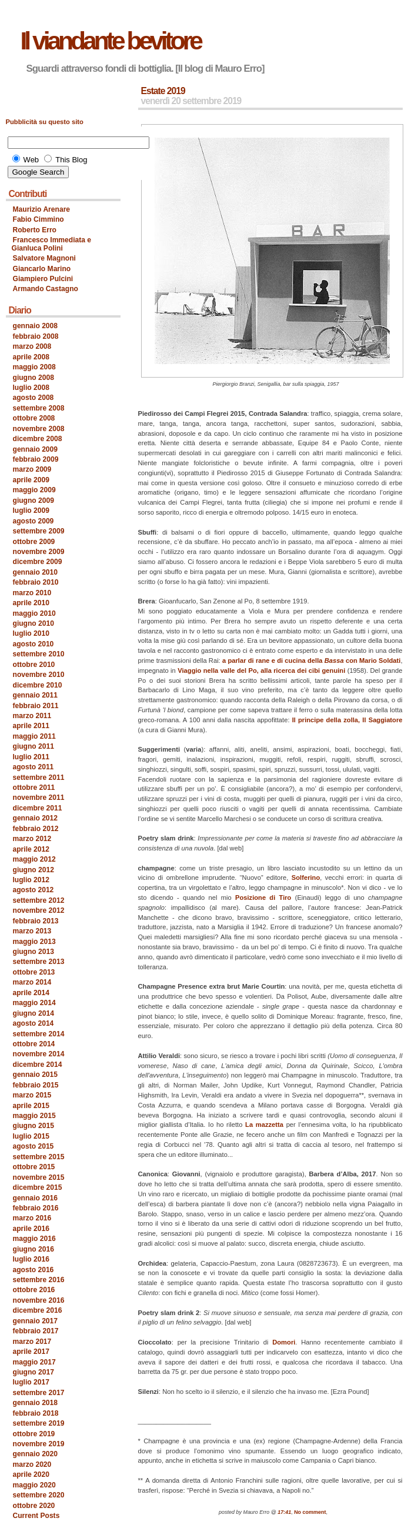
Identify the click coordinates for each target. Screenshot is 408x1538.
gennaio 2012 (35, 818)
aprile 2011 (31, 726)
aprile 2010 (31, 603)
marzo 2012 (32, 839)
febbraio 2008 (36, 336)
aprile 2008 (31, 357)
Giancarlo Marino (42, 269)
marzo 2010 (32, 593)
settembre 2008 (39, 408)
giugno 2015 (33, 1126)
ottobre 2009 (34, 542)
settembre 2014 (39, 1034)
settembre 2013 (39, 962)
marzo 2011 (32, 716)
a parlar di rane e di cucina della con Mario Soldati (311, 660)
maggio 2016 (34, 1239)
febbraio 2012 (36, 829)
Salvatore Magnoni (44, 258)
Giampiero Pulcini (43, 279)
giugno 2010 (33, 623)
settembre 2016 (39, 1280)
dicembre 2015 (37, 1187)
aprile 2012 (31, 849)
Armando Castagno (45, 289)
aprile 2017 (31, 1351)
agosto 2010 (33, 644)
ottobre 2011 (34, 787)
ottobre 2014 (34, 1044)
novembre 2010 (39, 674)
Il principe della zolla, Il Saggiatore (347, 719)
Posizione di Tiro (263, 897)
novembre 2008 (39, 429)
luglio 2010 (31, 633)
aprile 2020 (31, 1474)
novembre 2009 (39, 552)
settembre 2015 (39, 1157)
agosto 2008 (33, 397)
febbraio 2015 (36, 1085)
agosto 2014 (33, 1023)
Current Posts (36, 1516)
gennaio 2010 (35, 572)
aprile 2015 (31, 1106)
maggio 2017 (34, 1362)
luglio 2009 (31, 510)
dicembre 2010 (37, 685)
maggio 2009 (34, 490)
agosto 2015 (33, 1146)
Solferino (306, 877)
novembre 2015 (39, 1177)
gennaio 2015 (35, 1074)
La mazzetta (264, 1124)
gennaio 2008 (35, 326)
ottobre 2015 (34, 1167)
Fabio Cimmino (38, 219)
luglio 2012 (31, 880)
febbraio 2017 (36, 1331)
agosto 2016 (33, 1270)
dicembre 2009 (37, 562)
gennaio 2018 (35, 1403)
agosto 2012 (33, 890)
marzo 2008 (32, 346)
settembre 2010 (39, 654)
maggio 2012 (34, 859)
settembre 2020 (39, 1495)
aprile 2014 (31, 993)
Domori (283, 1342)
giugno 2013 (33, 952)
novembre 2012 (39, 910)
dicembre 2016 (37, 1310)
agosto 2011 (33, 767)
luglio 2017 (31, 1382)
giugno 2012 (33, 870)
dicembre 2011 (37, 808)
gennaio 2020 (35, 1454)
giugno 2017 (33, 1372)
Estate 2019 (163, 91)
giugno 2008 (33, 377)
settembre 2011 (39, 777)
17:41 (284, 1512)
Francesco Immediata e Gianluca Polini (52, 244)
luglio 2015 (31, 1136)
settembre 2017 (39, 1393)
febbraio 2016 (36, 1208)
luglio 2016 (31, 1259)
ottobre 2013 (34, 972)
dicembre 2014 (37, 1064)
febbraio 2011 (36, 706)
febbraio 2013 (36, 921)
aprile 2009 (31, 480)
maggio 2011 (34, 736)
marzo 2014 (32, 982)
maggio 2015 (34, 1116)
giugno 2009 (33, 500)
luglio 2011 (31, 757)
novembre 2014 (39, 1054)
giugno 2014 (33, 1013)
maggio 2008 (34, 367)
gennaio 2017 (35, 1321)
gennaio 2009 (35, 449)
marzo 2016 (32, 1218)
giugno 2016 (33, 1249)
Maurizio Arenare (42, 209)
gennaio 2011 (35, 695)
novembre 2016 (39, 1300)
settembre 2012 (39, 900)
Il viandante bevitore (110, 40)
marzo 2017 (32, 1341)
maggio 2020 (34, 1485)
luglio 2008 (31, 387)
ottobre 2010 (34, 664)
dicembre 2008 (37, 439)
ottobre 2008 (34, 418)
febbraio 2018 (36, 1413)
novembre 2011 (39, 797)
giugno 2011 (33, 746)
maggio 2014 (34, 1003)
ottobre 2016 (34, 1290)
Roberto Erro (35, 230)
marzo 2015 (32, 1095)
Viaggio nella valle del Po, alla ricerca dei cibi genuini (261, 670)
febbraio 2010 (36, 582)
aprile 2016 (31, 1229)
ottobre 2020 (34, 1506)
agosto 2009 (33, 521)
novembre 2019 (39, 1444)
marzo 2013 (32, 931)
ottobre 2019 (34, 1434)
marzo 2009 (32, 469)
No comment (310, 1512)
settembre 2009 (39, 531)
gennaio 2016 (35, 1198)
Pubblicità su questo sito (44, 121)
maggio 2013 (34, 942)
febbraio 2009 (36, 459)
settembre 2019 (39, 1423)
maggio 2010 (34, 613)
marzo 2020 (32, 1464)
